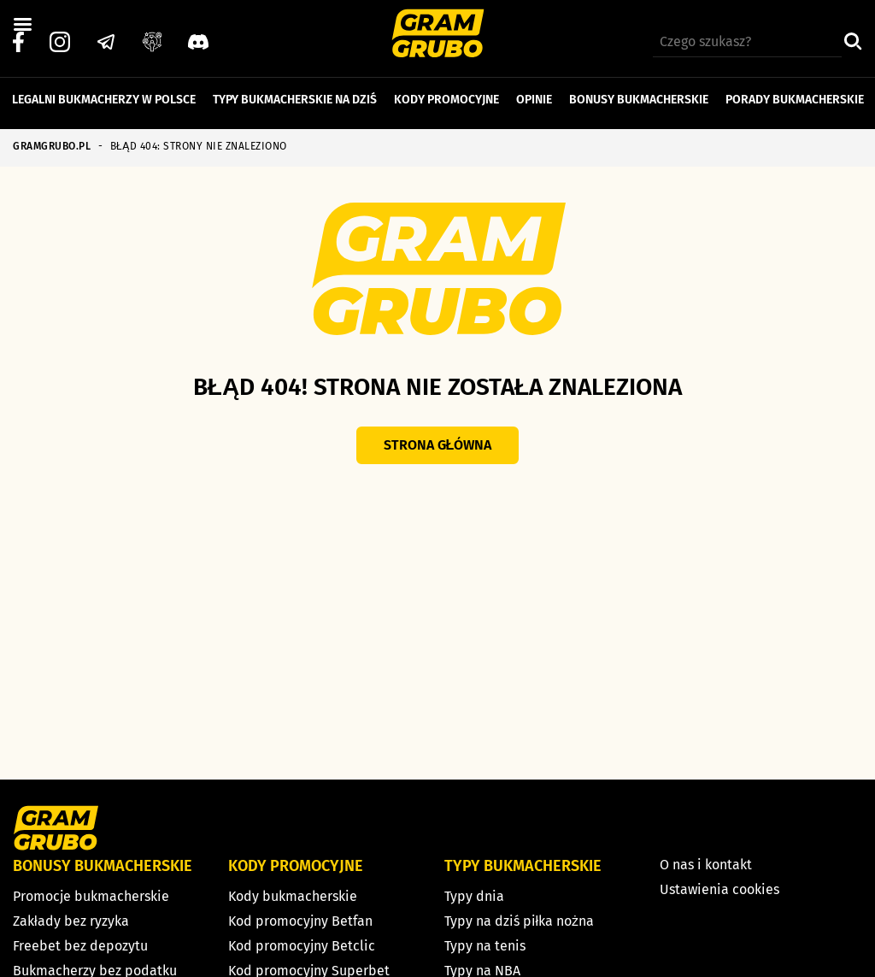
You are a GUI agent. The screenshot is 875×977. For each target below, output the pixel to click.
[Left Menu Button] (22, 25)
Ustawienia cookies (719, 889)
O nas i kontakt (706, 864)
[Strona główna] (437, 35)
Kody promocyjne (446, 92)
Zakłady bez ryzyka (71, 921)
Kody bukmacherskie (292, 896)
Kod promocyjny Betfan (300, 921)
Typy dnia (474, 896)
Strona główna (438, 445)
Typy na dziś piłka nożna (519, 921)
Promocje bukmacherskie (91, 896)
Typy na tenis (485, 946)
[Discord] (198, 35)
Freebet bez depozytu (80, 946)
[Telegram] (106, 35)
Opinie (534, 92)
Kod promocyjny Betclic (301, 946)
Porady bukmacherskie (794, 92)
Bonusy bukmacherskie (638, 92)
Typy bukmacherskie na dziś (295, 92)
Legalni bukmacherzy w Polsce (104, 92)
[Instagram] (60, 35)
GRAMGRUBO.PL (52, 146)
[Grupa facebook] (152, 35)
